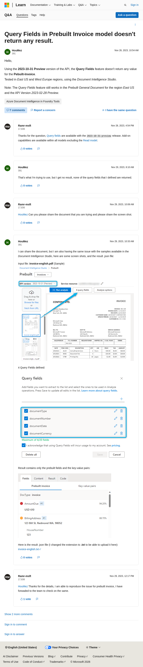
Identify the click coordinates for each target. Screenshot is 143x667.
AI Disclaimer (10, 656)
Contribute (67, 656)
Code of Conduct (32, 661)
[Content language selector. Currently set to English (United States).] (21, 648)
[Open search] (125, 5)
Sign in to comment (15, 624)
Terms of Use (10, 661)
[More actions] (135, 25)
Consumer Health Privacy (107, 656)
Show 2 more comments (18, 614)
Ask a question (127, 14)
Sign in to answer (14, 634)
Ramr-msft (24, 125)
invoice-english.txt (28, 549)
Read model (90, 140)
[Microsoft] (6, 5)
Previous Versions (33, 656)
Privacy (81, 656)
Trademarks (56, 661)
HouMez (17, 50)
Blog (50, 656)
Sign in (135, 4)
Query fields (54, 135)
